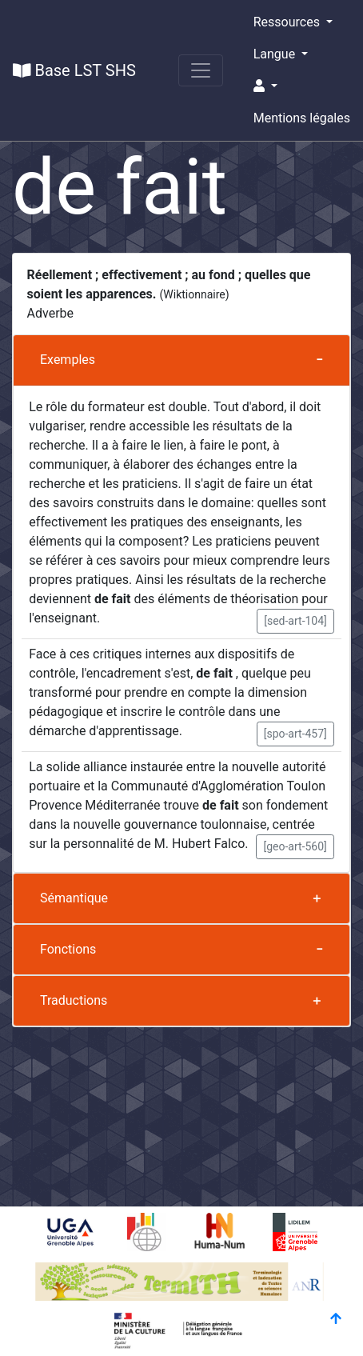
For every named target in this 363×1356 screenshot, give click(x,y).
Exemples (67, 359)
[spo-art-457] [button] (295, 733)
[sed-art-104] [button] (295, 620)
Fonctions (68, 949)
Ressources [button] (288, 22)
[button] (301, 86)
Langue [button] (275, 54)
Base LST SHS (74, 70)
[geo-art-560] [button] (294, 846)
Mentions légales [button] (301, 118)
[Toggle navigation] (200, 70)
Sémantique (74, 898)
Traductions (73, 1000)
